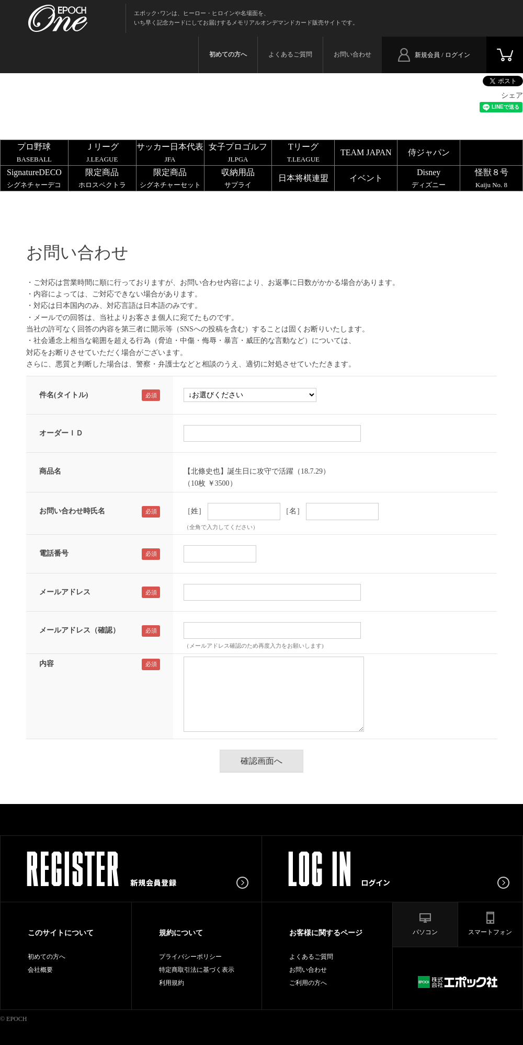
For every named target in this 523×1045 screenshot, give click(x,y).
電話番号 (54, 553)
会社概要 (40, 969)
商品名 (50, 471)
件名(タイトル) (63, 395)
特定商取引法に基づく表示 (196, 969)
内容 (46, 664)
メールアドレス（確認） (79, 630)
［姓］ (195, 511)
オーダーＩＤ (61, 433)
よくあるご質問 (290, 54)
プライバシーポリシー (190, 956)
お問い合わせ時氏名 (72, 511)
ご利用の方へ (308, 982)
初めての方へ (46, 956)
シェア (512, 95)
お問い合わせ (352, 54)
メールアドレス (64, 592)
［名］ (293, 511)
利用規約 (171, 982)
